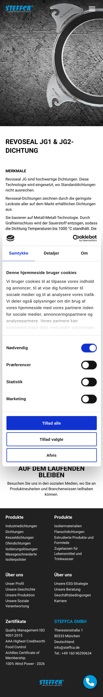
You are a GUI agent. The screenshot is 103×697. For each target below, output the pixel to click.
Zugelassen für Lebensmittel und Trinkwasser (68, 553)
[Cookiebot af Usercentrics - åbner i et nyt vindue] (73, 238)
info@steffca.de (67, 647)
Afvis (51, 455)
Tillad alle (51, 423)
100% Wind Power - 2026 (25, 663)
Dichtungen (14, 531)
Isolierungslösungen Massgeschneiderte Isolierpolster (21, 554)
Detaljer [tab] (51, 253)
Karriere (60, 600)
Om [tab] (84, 253)
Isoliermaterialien (68, 525)
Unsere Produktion (20, 594)
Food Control (15, 646)
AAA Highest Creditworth (25, 641)
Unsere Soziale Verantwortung (17, 603)
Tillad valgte (51, 439)
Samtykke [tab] (18, 253)
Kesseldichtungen (19, 537)
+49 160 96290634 (76, 653)
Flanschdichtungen (69, 531)
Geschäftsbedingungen (72, 594)
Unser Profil (14, 583)
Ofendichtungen (18, 543)
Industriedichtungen (21, 525)
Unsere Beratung (67, 589)
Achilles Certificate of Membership (22, 655)
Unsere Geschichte (20, 589)
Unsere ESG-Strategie (71, 583)
